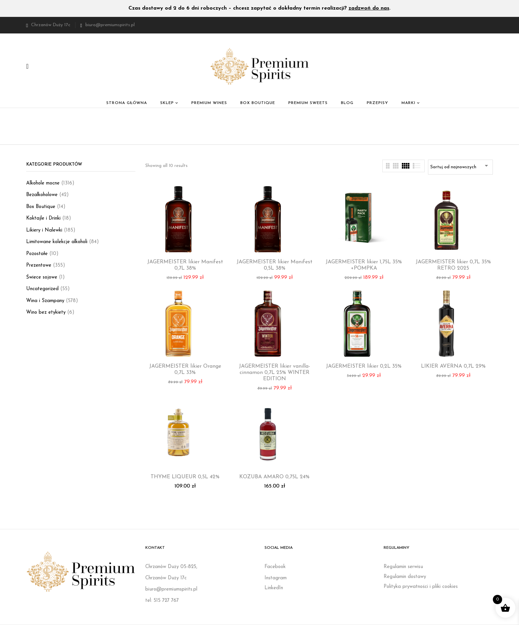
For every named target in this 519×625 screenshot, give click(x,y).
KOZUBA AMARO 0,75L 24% (274, 477)
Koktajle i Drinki (43, 218)
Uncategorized (42, 288)
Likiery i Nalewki (44, 230)
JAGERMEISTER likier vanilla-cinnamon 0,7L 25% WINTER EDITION (274, 373)
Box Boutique (40, 206)
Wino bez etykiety (46, 312)
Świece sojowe (41, 277)
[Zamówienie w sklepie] (460, 167)
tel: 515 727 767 (162, 600)
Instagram (275, 578)
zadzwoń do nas (369, 8)
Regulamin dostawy (405, 576)
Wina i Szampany (45, 300)
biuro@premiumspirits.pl (110, 25)
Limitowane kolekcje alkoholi (56, 241)
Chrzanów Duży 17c (48, 25)
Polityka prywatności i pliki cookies (421, 586)
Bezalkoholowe (42, 194)
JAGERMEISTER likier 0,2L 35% (363, 366)
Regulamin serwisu (403, 566)
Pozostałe (37, 253)
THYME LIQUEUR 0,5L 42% (185, 477)
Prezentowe (38, 265)
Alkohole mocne (43, 183)
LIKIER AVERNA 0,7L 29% (453, 366)
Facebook (275, 566)
